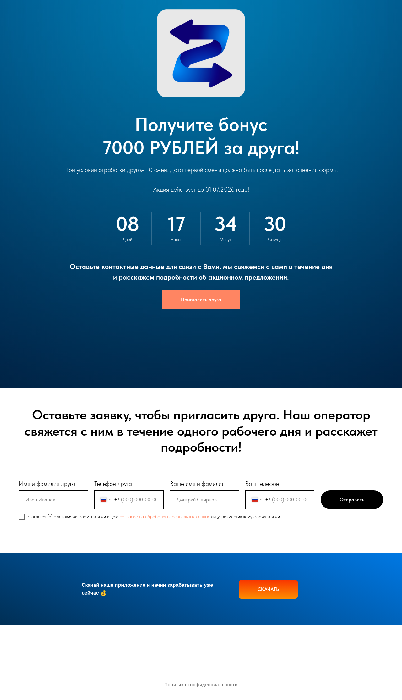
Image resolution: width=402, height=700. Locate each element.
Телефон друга (113, 483)
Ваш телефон (262, 483)
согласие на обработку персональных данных (165, 516)
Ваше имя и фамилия (197, 483)
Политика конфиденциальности (201, 684)
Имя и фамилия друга (47, 483)
